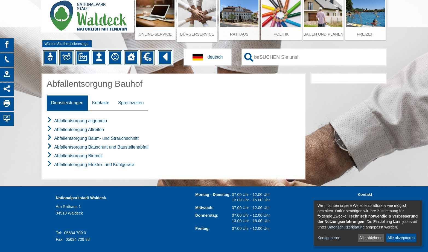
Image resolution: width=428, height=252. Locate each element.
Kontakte (100, 102)
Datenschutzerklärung (346, 227)
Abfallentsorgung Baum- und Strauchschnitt (93, 138)
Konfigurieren (329, 238)
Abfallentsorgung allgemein (77, 120)
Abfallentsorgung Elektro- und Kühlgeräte (90, 164)
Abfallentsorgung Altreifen (75, 129)
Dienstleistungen (67, 102)
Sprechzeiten (131, 102)
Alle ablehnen (371, 238)
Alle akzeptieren (401, 238)
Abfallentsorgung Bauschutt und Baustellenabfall (98, 147)
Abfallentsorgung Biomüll (75, 155)
